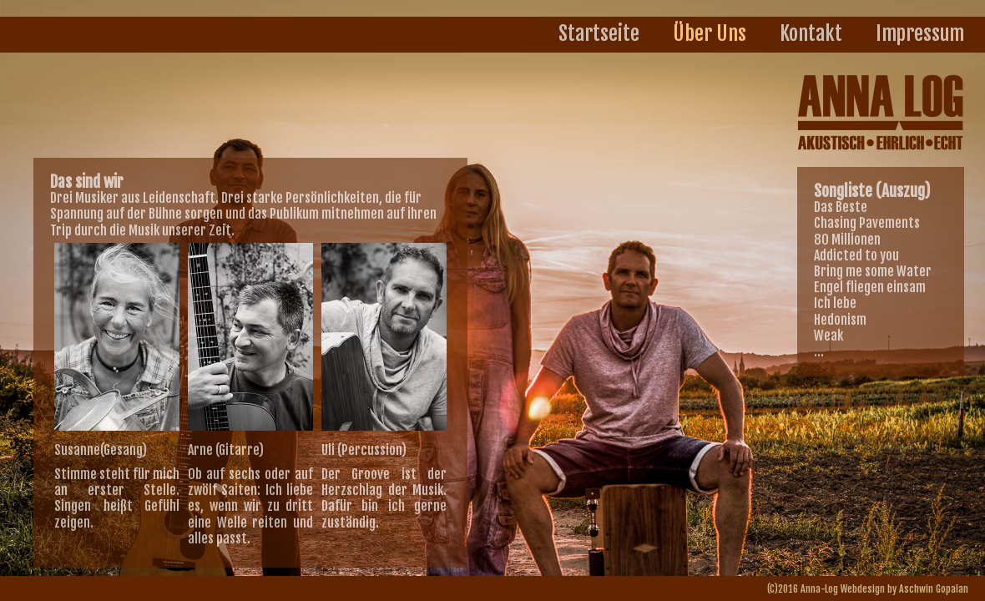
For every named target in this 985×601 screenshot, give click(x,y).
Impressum (920, 33)
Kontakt (811, 33)
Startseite (598, 33)
